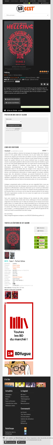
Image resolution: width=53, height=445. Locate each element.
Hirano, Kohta (16, 265)
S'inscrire (35, 3)
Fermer (21, 442)
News (7, 399)
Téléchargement (25, 399)
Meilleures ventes (10, 405)
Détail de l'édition (12, 110)
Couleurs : (7, 269)
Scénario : (7, 265)
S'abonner (23, 401)
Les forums (24, 412)
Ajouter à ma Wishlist (12, 102)
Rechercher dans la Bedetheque (10, 433)
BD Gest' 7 (23, 394)
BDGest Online (24, 1)
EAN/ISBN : (7, 280)
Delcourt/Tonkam (17, 277)
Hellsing (6, 72)
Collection (40, 228)
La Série (20, 110)
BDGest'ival (24, 423)
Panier (26, 3)
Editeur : (6, 275)
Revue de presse (25, 403)
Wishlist (41, 231)
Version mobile (42, 1)
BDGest (7, 1)
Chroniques (8, 394)
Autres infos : (7, 284)
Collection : (7, 277)
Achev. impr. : (7, 272)
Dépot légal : (7, 270)
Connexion (45, 3)
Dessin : (6, 267)
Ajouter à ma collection (12, 99)
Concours (23, 421)
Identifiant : (7, 263)
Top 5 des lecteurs (26, 414)
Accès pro (33, 1)
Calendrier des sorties (11, 403)
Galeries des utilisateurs (27, 419)
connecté (17, 128)
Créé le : (6, 285)
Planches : (7, 282)
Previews (7, 397)
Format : (6, 279)
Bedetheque (14, 1)
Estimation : (7, 274)
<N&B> (15, 269)
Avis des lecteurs (25, 416)
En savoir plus (10, 442)
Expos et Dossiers (10, 401)
